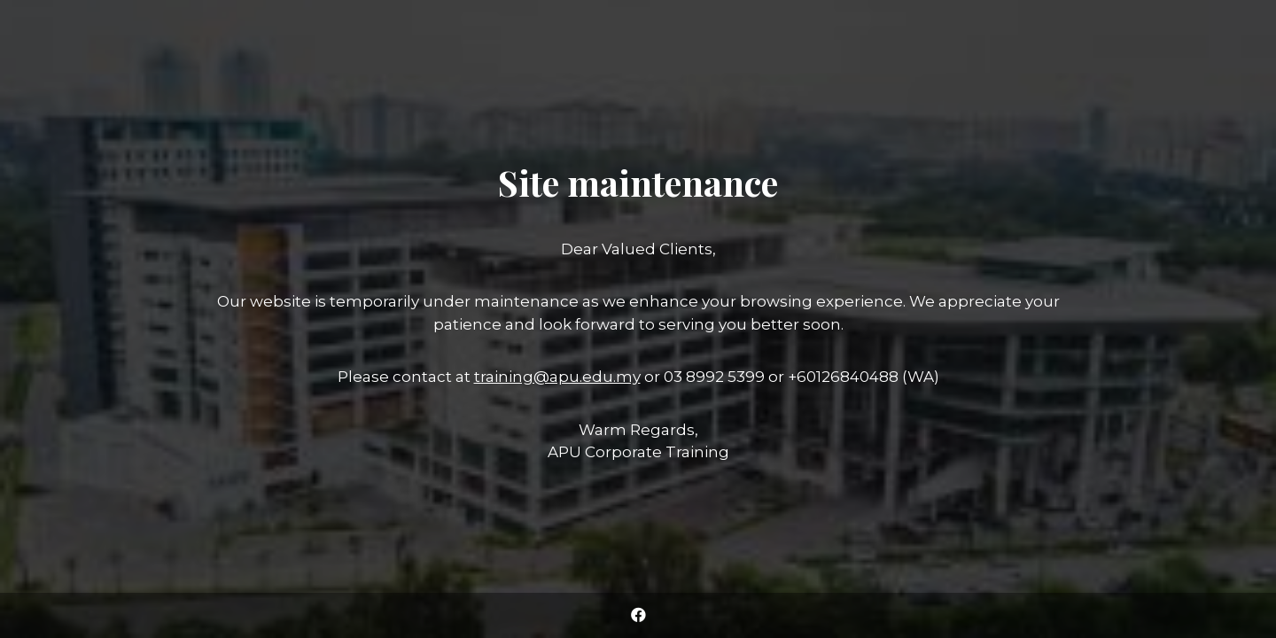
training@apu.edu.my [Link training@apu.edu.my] (557, 376)
